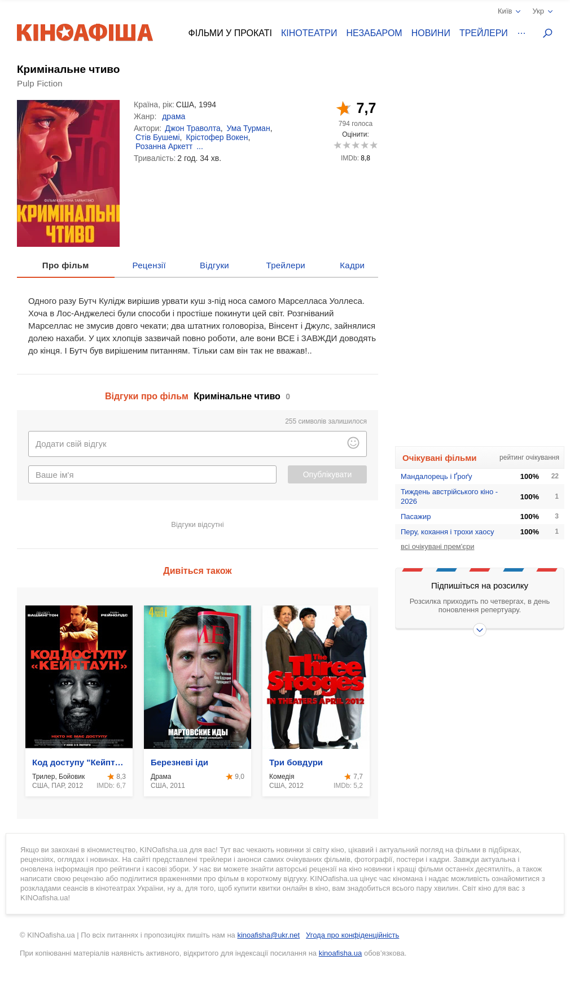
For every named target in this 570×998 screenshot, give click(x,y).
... (199, 146)
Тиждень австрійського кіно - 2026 (449, 496)
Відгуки (214, 265)
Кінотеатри (309, 33)
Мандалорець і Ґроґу (436, 476)
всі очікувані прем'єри (437, 546)
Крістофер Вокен (217, 137)
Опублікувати (327, 474)
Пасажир (416, 516)
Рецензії (149, 265)
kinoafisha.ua (340, 953)
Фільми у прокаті (230, 33)
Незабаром (374, 33)
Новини (430, 33)
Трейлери (483, 33)
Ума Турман (248, 128)
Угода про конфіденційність (352, 935)
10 (373, 145)
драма (173, 116)
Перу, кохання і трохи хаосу (447, 532)
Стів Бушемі (157, 137)
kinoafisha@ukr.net (268, 935)
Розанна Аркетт (163, 146)
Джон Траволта (193, 128)
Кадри (352, 265)
